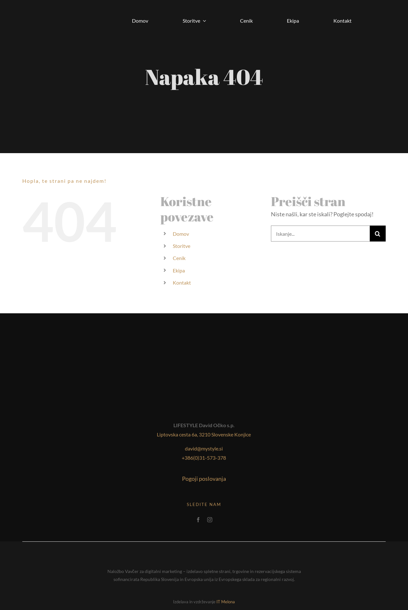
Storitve (181, 246)
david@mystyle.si (204, 448)
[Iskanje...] (320, 234)
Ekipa (179, 270)
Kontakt (182, 282)
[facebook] (198, 519)
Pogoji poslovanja (204, 478)
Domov (181, 234)
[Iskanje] (378, 234)
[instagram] (209, 519)
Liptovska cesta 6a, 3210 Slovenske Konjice (204, 434)
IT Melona (225, 601)
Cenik (179, 258)
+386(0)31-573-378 (204, 458)
